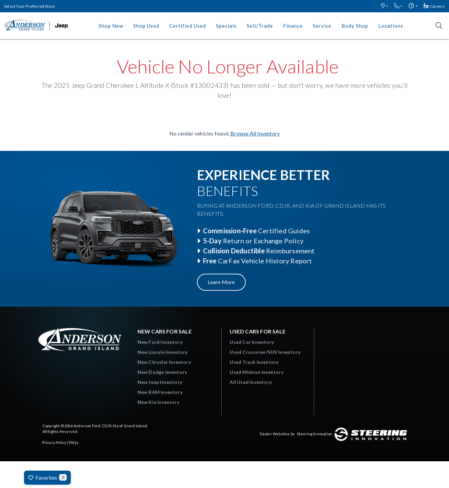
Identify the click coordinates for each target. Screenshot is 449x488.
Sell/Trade (260, 26)
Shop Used (146, 26)
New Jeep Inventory (160, 382)
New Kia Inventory (158, 402)
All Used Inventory (251, 382)
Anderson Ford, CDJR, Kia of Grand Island (110, 426)
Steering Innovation (314, 434)
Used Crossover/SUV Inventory (265, 352)
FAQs (73, 442)
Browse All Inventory (255, 133)
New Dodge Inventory (162, 372)
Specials (226, 26)
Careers (434, 6)
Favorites (47, 477)
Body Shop (355, 26)
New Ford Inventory (160, 342)
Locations (390, 26)
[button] (384, 6)
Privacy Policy (54, 442)
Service (322, 26)
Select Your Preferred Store (29, 6)
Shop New (110, 26)
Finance (293, 26)
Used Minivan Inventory (256, 372)
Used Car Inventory (252, 342)
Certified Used (187, 26)
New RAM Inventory (160, 392)
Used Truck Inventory (254, 362)
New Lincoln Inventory (163, 352)
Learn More (221, 282)
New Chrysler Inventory (164, 362)
